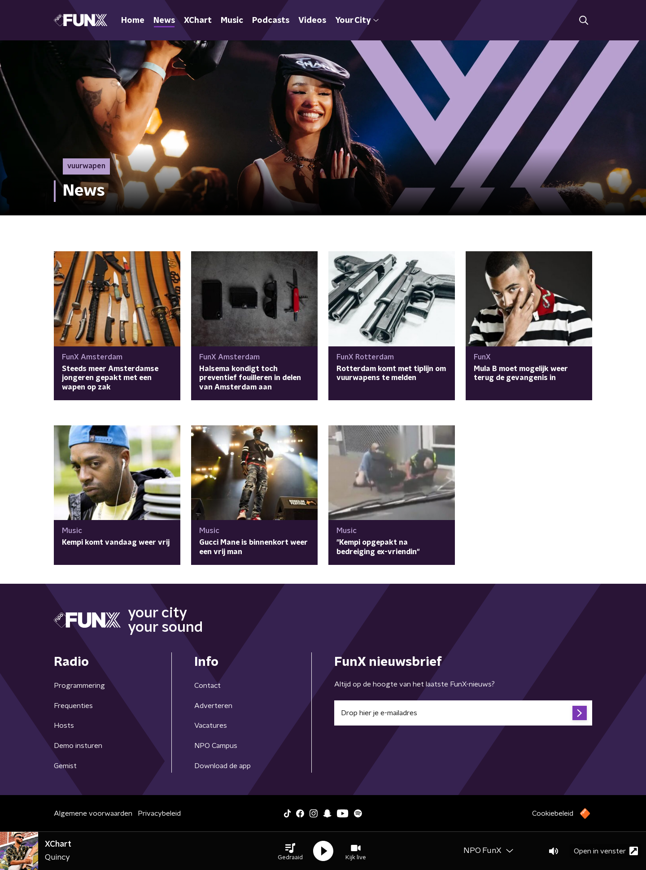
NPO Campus (215, 745)
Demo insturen (78, 745)
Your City (357, 21)
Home (132, 21)
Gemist (65, 765)
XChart (198, 21)
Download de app (222, 765)
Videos (312, 21)
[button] (290, 851)
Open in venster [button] (606, 851)
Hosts (64, 725)
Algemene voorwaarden (93, 813)
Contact (207, 685)
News (164, 21)
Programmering (79, 685)
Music (232, 21)
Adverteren (213, 705)
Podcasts (270, 21)
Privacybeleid (159, 813)
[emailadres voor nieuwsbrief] (463, 713)
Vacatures (210, 725)
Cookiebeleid (552, 813)
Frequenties (73, 705)
